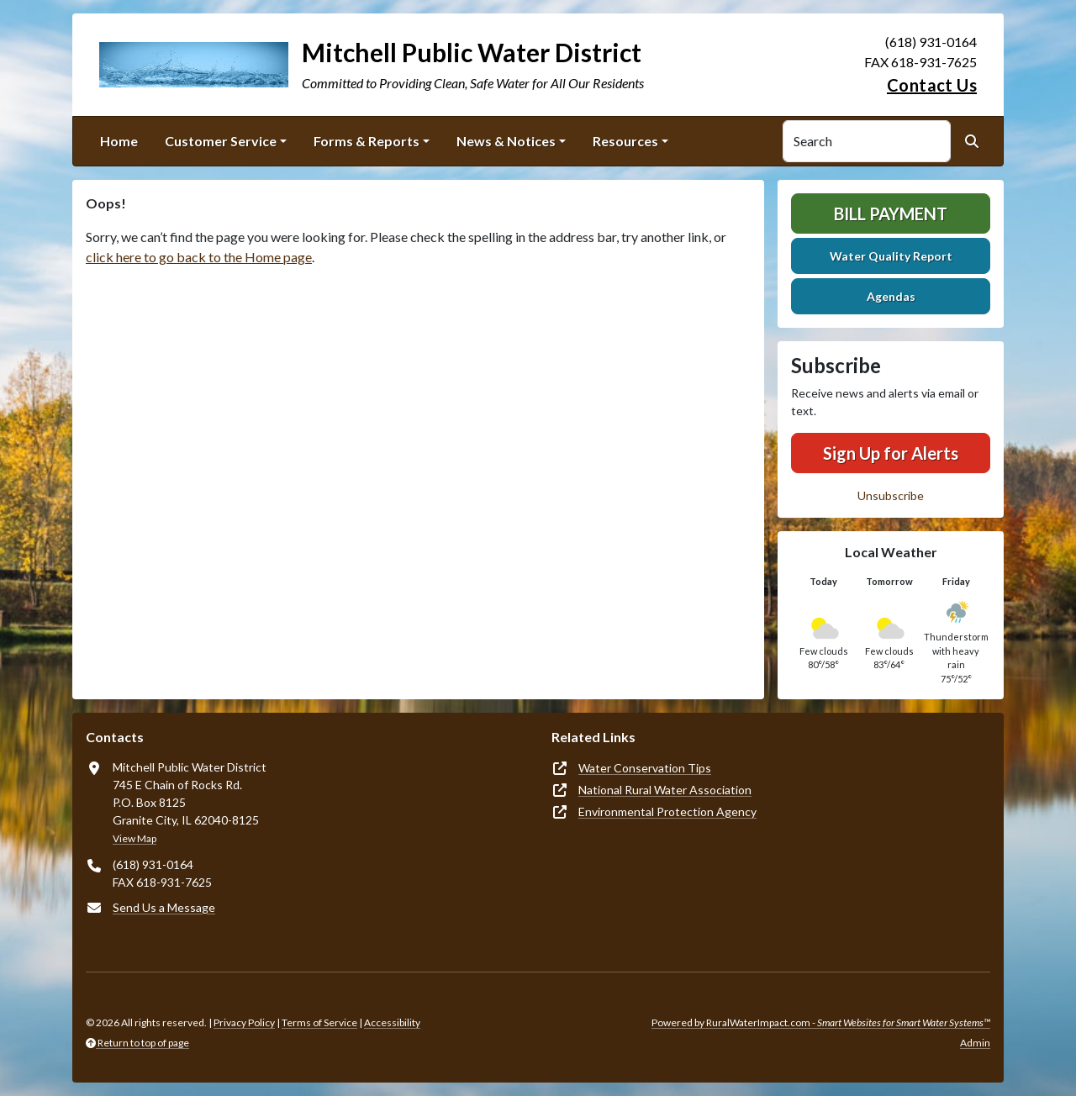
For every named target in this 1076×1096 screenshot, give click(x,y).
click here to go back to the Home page (199, 257)
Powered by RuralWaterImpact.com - (820, 1022)
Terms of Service (319, 1022)
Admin (975, 1042)
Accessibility (392, 1022)
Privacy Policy (244, 1022)
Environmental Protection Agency (667, 811)
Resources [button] (625, 141)
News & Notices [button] (506, 141)
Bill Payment (890, 213)
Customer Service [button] (221, 141)
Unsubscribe (890, 495)
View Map (134, 838)
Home (119, 141)
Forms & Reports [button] (366, 141)
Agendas (891, 296)
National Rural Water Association (665, 789)
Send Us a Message (164, 907)
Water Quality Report (891, 256)
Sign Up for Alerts (890, 453)
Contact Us (932, 85)
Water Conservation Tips (644, 768)
